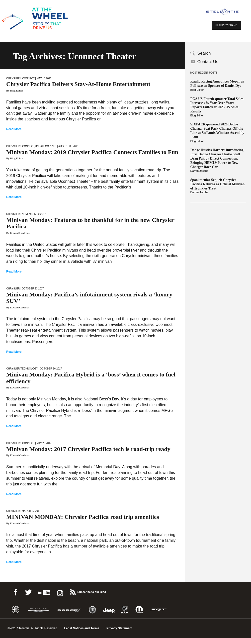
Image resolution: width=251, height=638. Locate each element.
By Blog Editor (14, 90)
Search (204, 53)
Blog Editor (197, 89)
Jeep (109, 609)
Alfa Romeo (15, 609)
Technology (29, 368)
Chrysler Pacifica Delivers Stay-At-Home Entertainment (78, 84)
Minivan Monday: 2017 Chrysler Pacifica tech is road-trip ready (88, 449)
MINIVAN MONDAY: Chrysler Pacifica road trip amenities (82, 517)
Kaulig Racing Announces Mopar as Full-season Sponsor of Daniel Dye (217, 84)
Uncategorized (45, 146)
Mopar (139, 609)
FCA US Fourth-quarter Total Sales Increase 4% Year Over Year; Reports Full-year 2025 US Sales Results (217, 105)
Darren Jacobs (199, 170)
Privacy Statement (119, 628)
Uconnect (27, 78)
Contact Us (207, 61)
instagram (60, 591)
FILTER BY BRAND (226, 25)
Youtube (44, 591)
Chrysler (13, 78)
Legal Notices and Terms (81, 628)
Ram (125, 609)
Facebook (15, 591)
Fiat (92, 609)
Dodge (69, 609)
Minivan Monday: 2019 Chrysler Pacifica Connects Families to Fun (92, 152)
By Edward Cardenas (17, 232)
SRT (158, 609)
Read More (13, 129)
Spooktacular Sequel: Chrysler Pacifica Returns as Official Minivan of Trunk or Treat (217, 184)
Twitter (28, 591)
